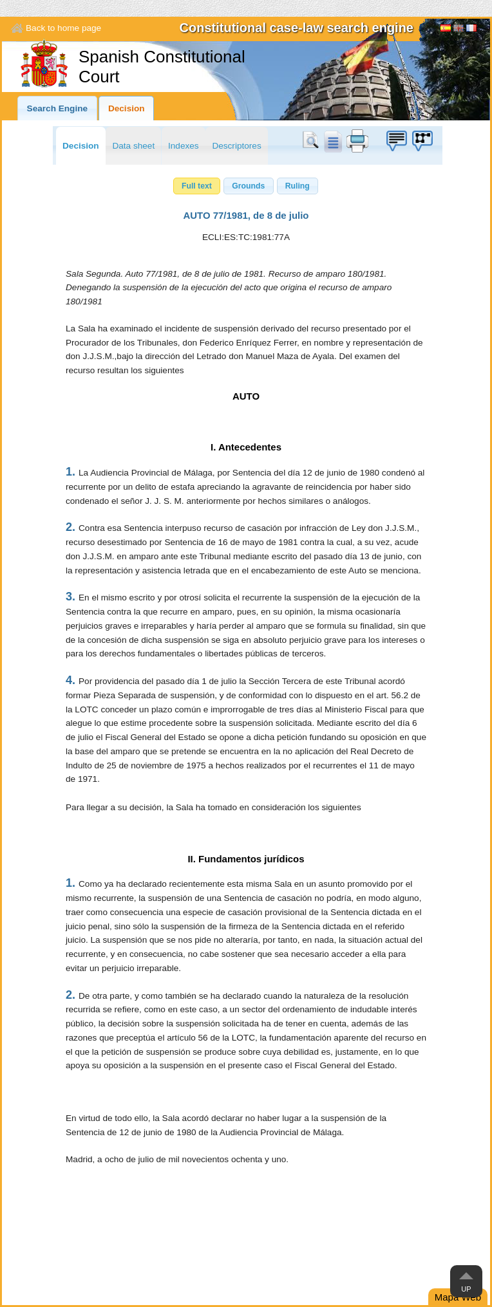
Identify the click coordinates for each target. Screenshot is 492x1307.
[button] (196, 186)
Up (466, 1289)
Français (471, 29)
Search (313, 141)
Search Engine (57, 108)
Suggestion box (396, 141)
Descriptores (236, 146)
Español (445, 29)
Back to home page (63, 28)
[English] (458, 29)
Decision (126, 108)
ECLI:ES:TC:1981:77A (246, 237)
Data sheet (133, 146)
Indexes (183, 146)
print (357, 141)
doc (332, 141)
